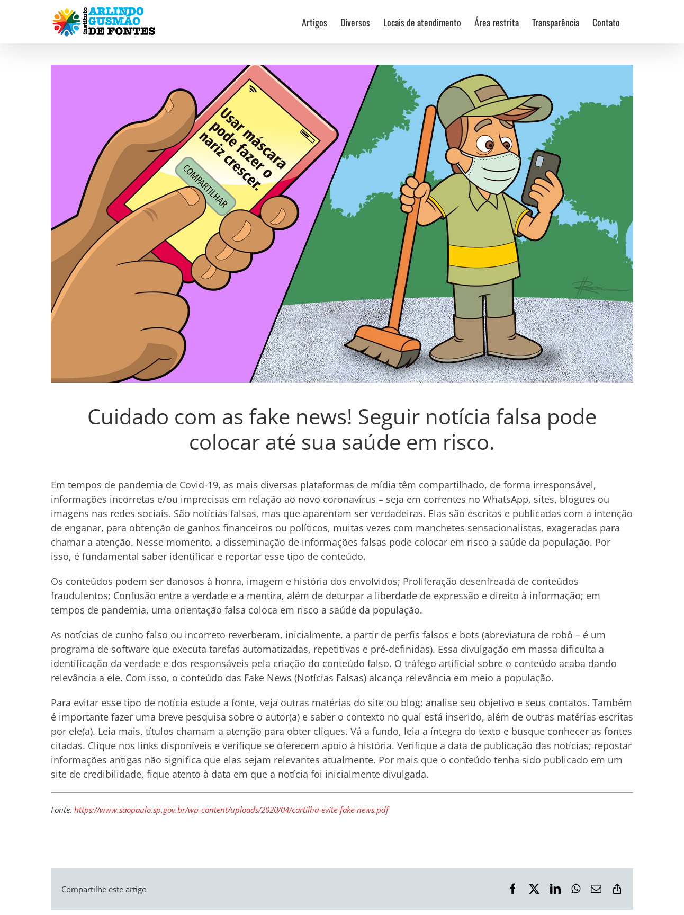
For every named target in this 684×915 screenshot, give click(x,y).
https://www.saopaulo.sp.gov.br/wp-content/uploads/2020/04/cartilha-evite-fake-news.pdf (231, 809)
